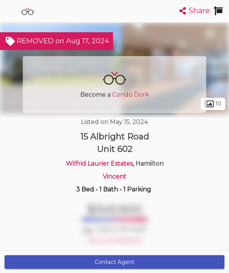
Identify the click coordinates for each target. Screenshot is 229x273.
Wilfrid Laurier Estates (99, 163)
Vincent (114, 176)
